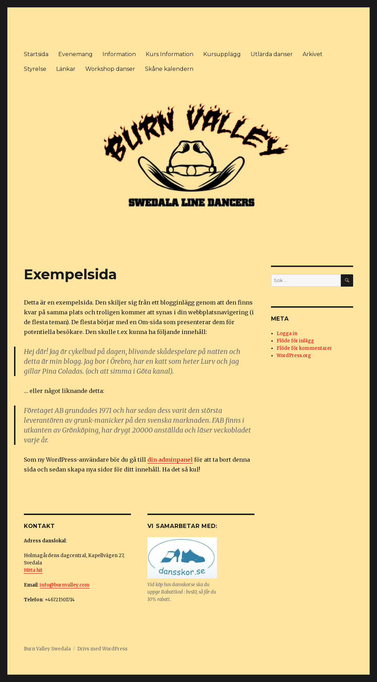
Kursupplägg (222, 54)
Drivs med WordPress (102, 649)
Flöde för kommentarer (304, 348)
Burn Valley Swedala (47, 649)
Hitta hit (33, 570)
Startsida (36, 54)
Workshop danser (110, 69)
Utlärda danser (272, 54)
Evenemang (75, 54)
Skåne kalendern (169, 69)
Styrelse (35, 69)
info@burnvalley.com (65, 585)
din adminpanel (170, 459)
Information (119, 54)
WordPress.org (294, 356)
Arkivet (313, 54)
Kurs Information (169, 54)
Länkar (65, 69)
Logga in (287, 333)
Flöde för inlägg (295, 341)
